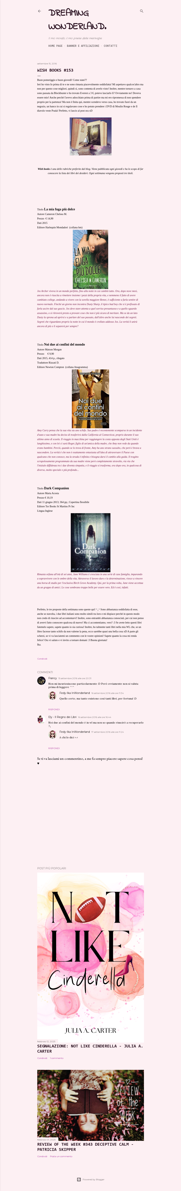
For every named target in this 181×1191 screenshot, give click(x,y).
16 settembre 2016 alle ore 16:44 (94, 717)
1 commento (56, 1058)
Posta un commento (61, 1156)
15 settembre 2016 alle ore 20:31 (74, 678)
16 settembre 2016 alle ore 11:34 (107, 693)
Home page (55, 46)
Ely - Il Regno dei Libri (62, 717)
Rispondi (54, 709)
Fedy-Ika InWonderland (74, 693)
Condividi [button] (42, 658)
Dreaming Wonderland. (77, 20)
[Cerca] (142, 10)
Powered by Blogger (90, 1179)
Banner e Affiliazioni (83, 46)
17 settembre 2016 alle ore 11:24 (107, 732)
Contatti (110, 46)
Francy (52, 678)
